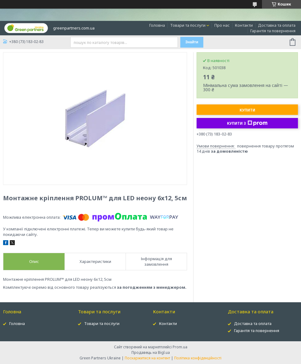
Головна (157, 25)
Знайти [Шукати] (191, 42)
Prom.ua (180, 347)
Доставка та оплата (276, 25)
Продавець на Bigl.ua (150, 352)
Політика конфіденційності (197, 358)
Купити (247, 110)
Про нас (222, 25)
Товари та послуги (187, 25)
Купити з (247, 123)
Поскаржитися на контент (147, 358)
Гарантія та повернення (272, 30)
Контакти (244, 25)
